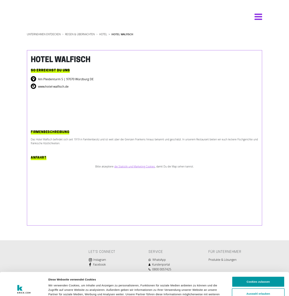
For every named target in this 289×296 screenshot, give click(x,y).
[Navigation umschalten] (256, 16)
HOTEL (103, 34)
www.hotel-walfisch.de (53, 86)
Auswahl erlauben (258, 272)
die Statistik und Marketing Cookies (134, 166)
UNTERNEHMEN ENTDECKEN (44, 34)
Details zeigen (196, 288)
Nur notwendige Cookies (258, 283)
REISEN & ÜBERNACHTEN (80, 34)
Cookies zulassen (258, 259)
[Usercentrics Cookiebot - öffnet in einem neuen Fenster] (24, 289)
